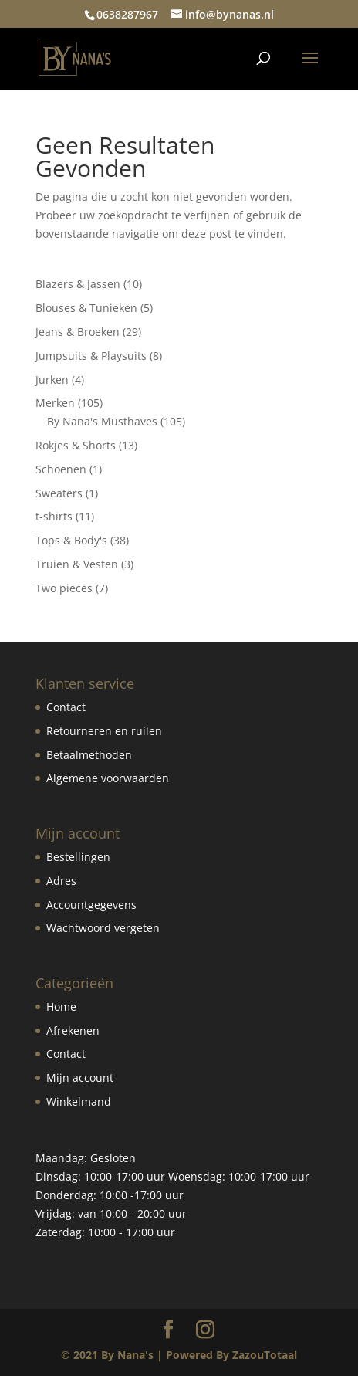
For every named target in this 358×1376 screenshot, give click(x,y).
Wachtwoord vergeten (103, 927)
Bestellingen (78, 856)
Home (61, 1006)
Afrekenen (73, 1030)
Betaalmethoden (89, 754)
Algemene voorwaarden (107, 778)
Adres (61, 880)
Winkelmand (78, 1101)
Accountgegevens (91, 904)
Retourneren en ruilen (104, 731)
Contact (66, 707)
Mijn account (79, 1077)
